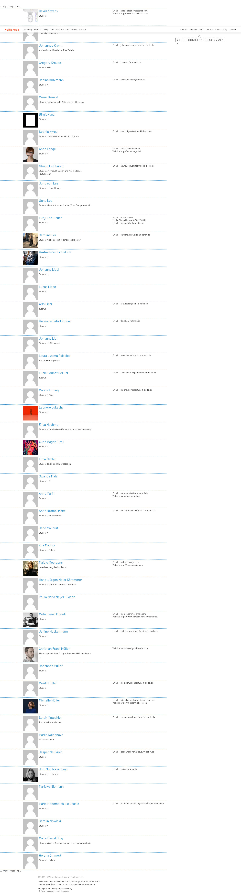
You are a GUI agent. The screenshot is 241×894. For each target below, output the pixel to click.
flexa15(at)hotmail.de (130, 321)
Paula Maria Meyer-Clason (57, 597)
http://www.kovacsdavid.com (134, 13)
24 (18, 6)
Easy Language (46, 891)
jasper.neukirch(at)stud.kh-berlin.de (137, 751)
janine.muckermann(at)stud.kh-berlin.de (139, 631)
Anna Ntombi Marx (52, 511)
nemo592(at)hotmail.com (132, 223)
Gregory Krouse (50, 63)
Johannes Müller (51, 666)
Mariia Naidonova (51, 735)
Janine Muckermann (53, 631)
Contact (209, 29)
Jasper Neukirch (51, 752)
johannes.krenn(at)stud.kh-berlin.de (137, 45)
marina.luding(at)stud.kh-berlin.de (136, 389)
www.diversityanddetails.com (134, 648)
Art (52, 29)
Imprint (42, 888)
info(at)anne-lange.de (130, 148)
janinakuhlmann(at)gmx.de (132, 79)
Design (46, 29)
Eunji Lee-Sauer (50, 218)
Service (82, 29)
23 (14, 6)
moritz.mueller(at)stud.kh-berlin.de (136, 682)
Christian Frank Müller (54, 648)
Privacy (52, 888)
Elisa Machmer (49, 424)
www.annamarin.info (130, 496)
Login (201, 29)
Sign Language (62, 891)
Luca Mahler (47, 459)
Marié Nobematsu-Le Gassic (59, 804)
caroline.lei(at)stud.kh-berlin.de (135, 234)
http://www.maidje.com (131, 565)
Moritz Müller (48, 683)
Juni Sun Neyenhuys (53, 769)
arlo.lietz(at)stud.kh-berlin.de (134, 303)
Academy (27, 29)
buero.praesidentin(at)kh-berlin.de (79, 884)
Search (183, 29)
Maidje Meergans (51, 562)
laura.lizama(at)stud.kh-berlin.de (135, 355)
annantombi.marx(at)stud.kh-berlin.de (138, 510)
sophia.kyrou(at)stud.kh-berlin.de (136, 131)
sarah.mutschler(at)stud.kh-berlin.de (137, 717)
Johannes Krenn (50, 45)
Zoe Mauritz (47, 545)
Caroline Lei (47, 235)
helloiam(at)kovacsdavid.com (134, 10)
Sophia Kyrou (48, 131)
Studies (37, 29)
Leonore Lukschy (51, 407)
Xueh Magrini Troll (51, 442)
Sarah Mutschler (50, 717)
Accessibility (221, 29)
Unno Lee (46, 200)
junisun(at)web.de (128, 769)
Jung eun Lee (48, 183)
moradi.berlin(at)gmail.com (133, 614)
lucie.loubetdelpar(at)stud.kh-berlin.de (138, 372)
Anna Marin (47, 493)
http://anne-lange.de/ (130, 151)
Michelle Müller (49, 700)
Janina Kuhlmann (51, 80)
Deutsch (232, 29)
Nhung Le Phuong (51, 166)
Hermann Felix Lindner (55, 321)
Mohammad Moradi (52, 614)
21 (7, 6)
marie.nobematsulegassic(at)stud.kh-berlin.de (142, 803)
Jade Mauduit (48, 528)
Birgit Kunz (47, 114)
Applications (71, 29)
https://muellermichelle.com (133, 702)
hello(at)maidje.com (129, 562)
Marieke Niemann (51, 786)
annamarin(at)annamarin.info (134, 493)
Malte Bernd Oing (51, 838)
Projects (60, 29)
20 (4, 6)
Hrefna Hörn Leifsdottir (55, 252)
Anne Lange (47, 149)
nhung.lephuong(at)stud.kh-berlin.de (137, 165)
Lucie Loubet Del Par (53, 373)
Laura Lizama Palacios (54, 355)
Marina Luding (49, 390)
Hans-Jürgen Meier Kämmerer (60, 580)
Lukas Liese (47, 287)
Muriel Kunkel (48, 97)
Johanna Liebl (49, 269)
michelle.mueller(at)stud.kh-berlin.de (137, 700)
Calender (193, 29)
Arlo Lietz (45, 304)
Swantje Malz (48, 476)
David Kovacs (48, 11)
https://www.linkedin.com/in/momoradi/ (139, 616)
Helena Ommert (50, 855)
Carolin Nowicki (50, 821)
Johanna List (48, 338)
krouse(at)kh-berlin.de (130, 62)
